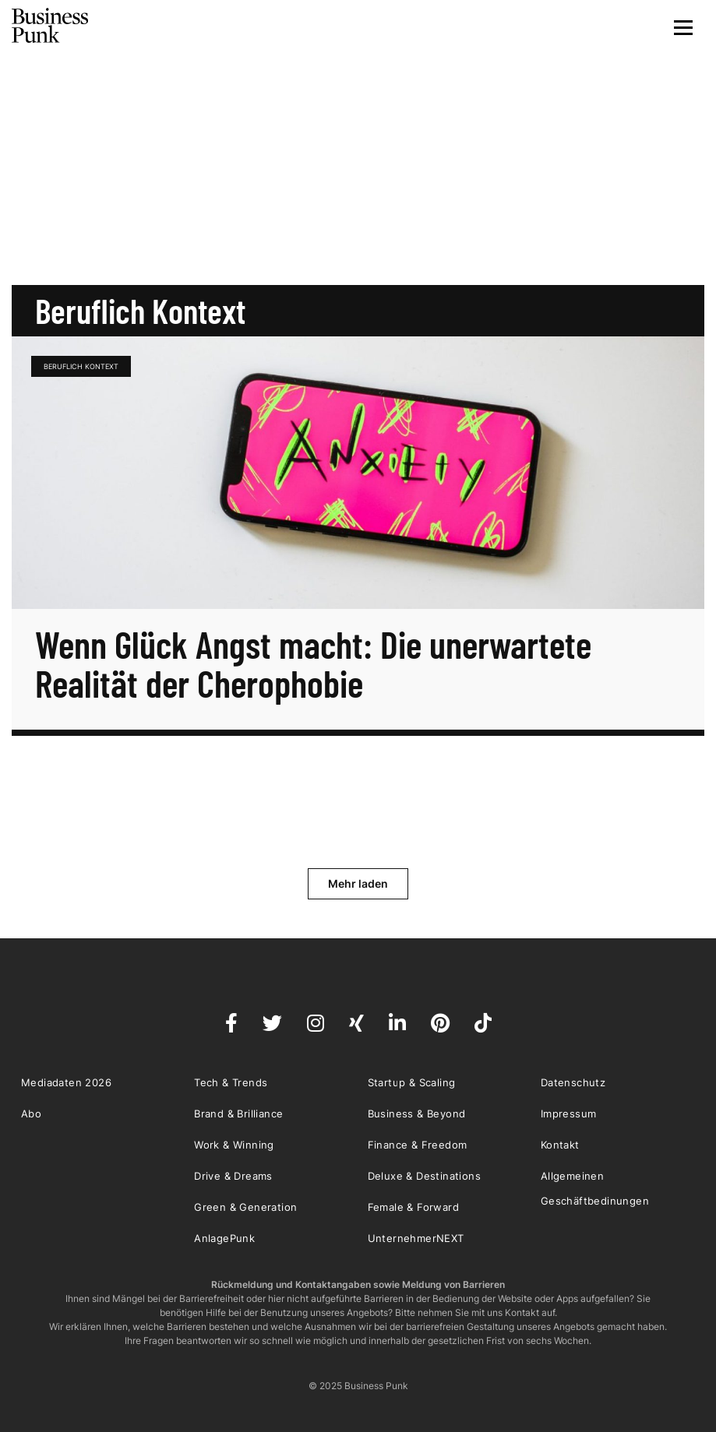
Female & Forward (413, 1207)
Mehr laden (358, 883)
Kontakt (560, 1144)
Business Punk (51, 26)
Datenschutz (573, 1082)
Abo (31, 1113)
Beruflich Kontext (81, 366)
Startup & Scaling (412, 1082)
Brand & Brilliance (238, 1113)
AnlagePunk (224, 1238)
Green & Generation (245, 1207)
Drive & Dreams (233, 1176)
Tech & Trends (230, 1082)
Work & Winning (234, 1144)
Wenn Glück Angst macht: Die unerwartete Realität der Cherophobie (313, 663)
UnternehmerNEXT (416, 1238)
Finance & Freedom (417, 1144)
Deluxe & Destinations (424, 1176)
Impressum (569, 1113)
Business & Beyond (417, 1113)
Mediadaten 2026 (66, 1082)
